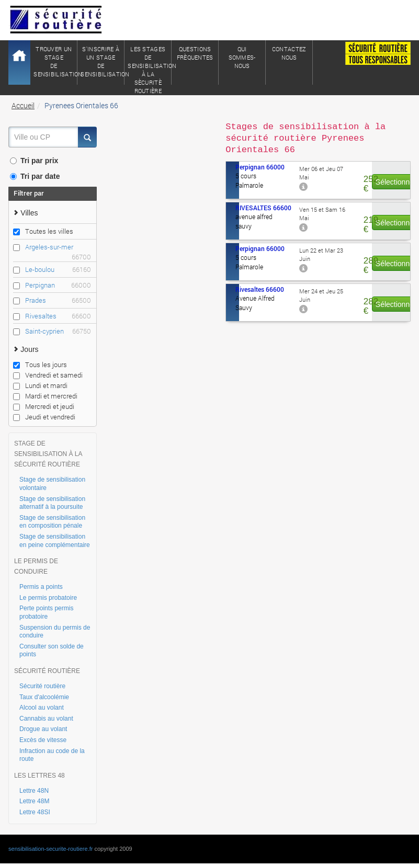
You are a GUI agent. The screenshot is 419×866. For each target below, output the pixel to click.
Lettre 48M (34, 801)
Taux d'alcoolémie (44, 697)
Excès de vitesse (42, 740)
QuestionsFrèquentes (195, 53)
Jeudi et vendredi (44, 416)
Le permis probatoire (48, 597)
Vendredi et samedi (48, 375)
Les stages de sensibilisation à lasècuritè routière (150, 65)
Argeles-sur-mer (58, 247)
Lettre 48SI (34, 812)
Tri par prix (34, 160)
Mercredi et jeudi (43, 406)
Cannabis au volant (46, 718)
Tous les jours (40, 364)
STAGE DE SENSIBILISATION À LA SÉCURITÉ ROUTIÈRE (48, 454)
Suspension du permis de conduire (54, 632)
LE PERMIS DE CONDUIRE (36, 566)
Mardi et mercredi (45, 396)
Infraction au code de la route (52, 755)
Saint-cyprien (58, 331)
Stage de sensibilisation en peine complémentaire (54, 541)
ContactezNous (289, 53)
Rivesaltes (58, 316)
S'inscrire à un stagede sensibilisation (102, 61)
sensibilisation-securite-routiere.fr (50, 849)
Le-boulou (58, 270)
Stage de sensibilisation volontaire (52, 484)
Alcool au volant (41, 707)
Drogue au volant (43, 729)
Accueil (23, 105)
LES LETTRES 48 (39, 775)
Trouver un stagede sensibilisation (55, 61)
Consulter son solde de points (51, 650)
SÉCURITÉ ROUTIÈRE (47, 671)
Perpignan (58, 285)
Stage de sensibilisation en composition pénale (52, 522)
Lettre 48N (34, 790)
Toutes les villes (43, 231)
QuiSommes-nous (242, 57)
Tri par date (35, 176)
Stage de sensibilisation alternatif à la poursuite (52, 503)
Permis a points (41, 586)
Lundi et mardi (40, 385)
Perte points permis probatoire (46, 612)
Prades (58, 300)
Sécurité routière (42, 686)
